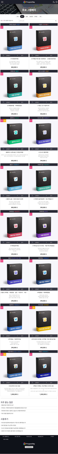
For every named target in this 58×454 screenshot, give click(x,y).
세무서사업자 (43, 71)
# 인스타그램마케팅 (43, 152)
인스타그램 (43, 118)
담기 (22, 55)
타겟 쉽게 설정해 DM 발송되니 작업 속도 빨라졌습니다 (13, 423)
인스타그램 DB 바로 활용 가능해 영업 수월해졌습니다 (13, 428)
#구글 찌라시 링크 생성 (14, 386)
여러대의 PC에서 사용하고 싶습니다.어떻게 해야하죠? (13, 411)
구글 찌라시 (14, 352)
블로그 (14, 258)
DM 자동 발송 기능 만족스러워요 (8, 425)
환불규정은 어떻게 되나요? (7, 405)
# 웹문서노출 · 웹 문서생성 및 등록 (14, 199)
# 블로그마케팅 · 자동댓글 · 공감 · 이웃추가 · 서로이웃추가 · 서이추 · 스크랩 (14, 292)
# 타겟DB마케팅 (14, 59)
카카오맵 (43, 305)
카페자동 (43, 211)
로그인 (56, 2)
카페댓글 (14, 211)
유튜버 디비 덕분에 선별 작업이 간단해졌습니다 (12, 431)
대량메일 (43, 258)
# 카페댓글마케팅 (14, 246)
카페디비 (14, 71)
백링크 (43, 352)
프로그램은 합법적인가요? (7, 413)
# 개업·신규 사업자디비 (43, 106)
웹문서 (14, 165)
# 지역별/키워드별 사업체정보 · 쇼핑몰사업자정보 (43, 59)
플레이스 (14, 118)
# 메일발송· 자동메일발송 (43, 292)
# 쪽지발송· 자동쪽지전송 (14, 339)
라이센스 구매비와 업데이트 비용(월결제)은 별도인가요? (14, 408)
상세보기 (8, 55)
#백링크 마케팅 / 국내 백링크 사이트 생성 (43, 386)
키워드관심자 (14, 24)
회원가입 (54, 2)
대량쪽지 (14, 305)
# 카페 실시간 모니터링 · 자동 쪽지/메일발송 (43, 246)
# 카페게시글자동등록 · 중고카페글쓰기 (43, 199)
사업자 (43, 24)
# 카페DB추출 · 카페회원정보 (14, 106)
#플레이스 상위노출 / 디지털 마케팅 (14, 152)
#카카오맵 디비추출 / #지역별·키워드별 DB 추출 (43, 339)
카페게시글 (43, 165)
